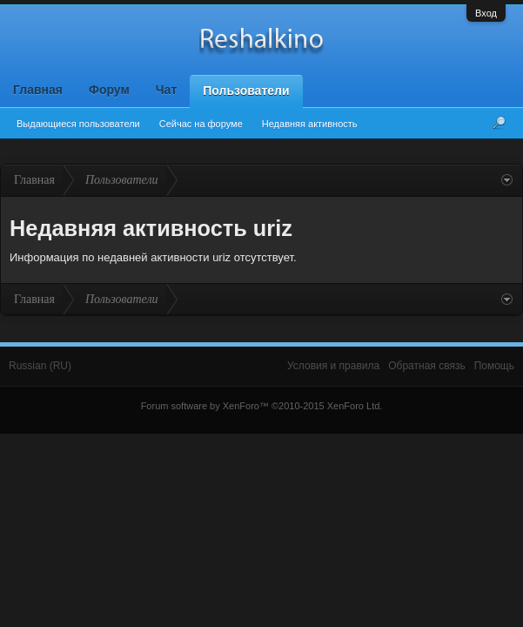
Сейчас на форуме (201, 123)
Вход (486, 13)
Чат (166, 90)
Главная (38, 90)
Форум (109, 90)
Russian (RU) (40, 366)
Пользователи (246, 91)
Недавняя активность (310, 123)
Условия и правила (333, 366)
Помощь (494, 366)
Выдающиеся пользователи (78, 123)
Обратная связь (426, 366)
